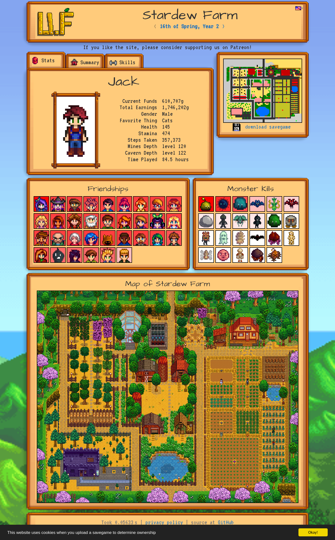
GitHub (226, 522)
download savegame (268, 127)
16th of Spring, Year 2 (189, 26)
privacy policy (164, 522)
